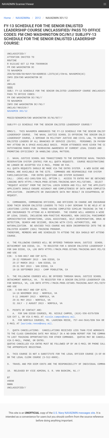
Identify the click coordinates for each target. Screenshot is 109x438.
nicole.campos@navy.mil (60, 317)
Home (7, 17)
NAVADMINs (23, 17)
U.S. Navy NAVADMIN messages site (74, 412)
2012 (38, 17)
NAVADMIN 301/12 (17, 111)
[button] (105, 4)
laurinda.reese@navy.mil (36, 323)
